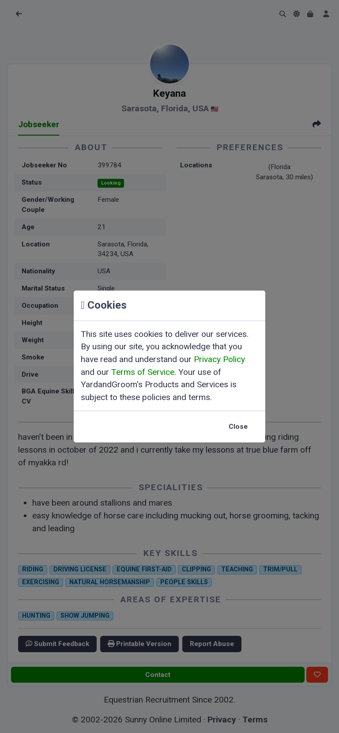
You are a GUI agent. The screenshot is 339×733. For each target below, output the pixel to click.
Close (238, 427)
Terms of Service (142, 372)
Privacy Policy (219, 359)
